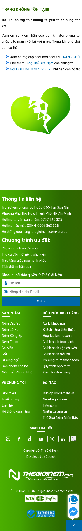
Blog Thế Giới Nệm (39, 63)
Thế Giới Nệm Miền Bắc (60, 418)
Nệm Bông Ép (12, 336)
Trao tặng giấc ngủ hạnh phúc (24, 260)
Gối (4, 354)
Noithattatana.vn (55, 411)
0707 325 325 (51, 219)
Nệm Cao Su (11, 323)
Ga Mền (7, 348)
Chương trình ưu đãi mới (20, 248)
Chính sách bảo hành (58, 342)
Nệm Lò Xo (10, 329)
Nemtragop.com (55, 399)
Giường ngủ (10, 360)
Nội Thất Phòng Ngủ (17, 372)
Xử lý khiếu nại (54, 323)
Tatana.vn (50, 405)
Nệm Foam (10, 342)
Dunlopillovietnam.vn (58, 393)
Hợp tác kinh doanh (57, 336)
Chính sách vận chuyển (60, 348)
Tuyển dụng (10, 399)
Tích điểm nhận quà (16, 267)
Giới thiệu (9, 393)
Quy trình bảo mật (56, 366)
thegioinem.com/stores (49, 232)
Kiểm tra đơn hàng (56, 372)
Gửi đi (41, 301)
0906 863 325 (48, 226)
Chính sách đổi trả (56, 354)
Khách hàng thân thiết (59, 329)
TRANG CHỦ (70, 57)
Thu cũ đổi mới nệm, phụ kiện (24, 254)
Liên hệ (7, 405)
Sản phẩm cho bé (15, 366)
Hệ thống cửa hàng (16, 411)
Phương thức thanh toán (61, 360)
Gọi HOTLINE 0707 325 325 (31, 69)
